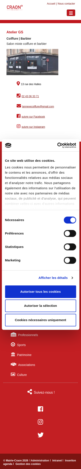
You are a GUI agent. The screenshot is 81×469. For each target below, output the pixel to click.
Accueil (51, 3)
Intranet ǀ (58, 460)
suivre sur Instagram (33, 126)
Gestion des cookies (28, 464)
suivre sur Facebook (33, 116)
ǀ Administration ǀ (40, 460)
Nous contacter (66, 3)
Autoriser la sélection (40, 305)
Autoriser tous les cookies (40, 291)
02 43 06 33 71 (30, 96)
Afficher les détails (53, 278)
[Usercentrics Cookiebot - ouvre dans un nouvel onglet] (57, 145)
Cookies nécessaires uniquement (40, 320)
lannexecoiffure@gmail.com (38, 106)
